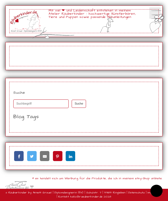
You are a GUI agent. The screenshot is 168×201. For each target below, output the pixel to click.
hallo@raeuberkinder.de (86, 197)
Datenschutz (136, 192)
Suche (79, 103)
